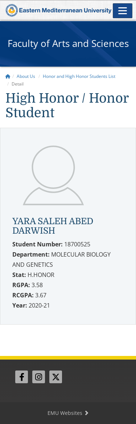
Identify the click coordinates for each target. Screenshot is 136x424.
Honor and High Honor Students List (79, 76)
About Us (26, 76)
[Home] (8, 76)
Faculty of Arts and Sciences (68, 43)
